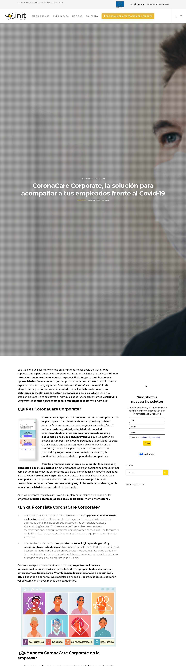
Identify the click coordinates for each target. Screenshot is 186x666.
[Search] (174, 16)
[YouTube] (142, 4)
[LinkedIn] (139, 4)
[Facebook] (135, 4)
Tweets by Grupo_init (135, 484)
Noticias (100, 178)
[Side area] (180, 16)
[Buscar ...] (147, 472)
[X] (131, 4)
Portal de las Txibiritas (158, 4)
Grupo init (87, 178)
